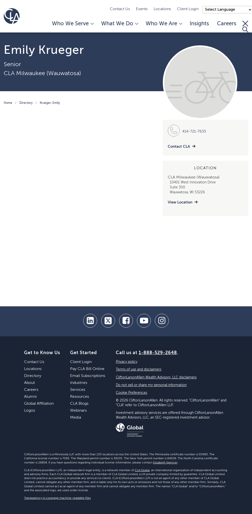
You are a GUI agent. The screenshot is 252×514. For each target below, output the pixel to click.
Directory (26, 103)
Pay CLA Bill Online (87, 369)
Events (142, 9)
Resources (79, 397)
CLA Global (142, 470)
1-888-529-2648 (158, 353)
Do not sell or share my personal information (151, 385)
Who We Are (164, 24)
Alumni (30, 397)
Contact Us (120, 9)
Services (77, 390)
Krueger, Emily (50, 103)
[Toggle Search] (245, 26)
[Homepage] (12, 16)
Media (75, 418)
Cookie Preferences (131, 393)
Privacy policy (126, 362)
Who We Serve (72, 24)
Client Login (188, 9)
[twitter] (108, 321)
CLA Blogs (79, 404)
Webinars (78, 411)
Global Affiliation (39, 404)
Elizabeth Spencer (165, 462)
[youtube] (144, 321)
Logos (29, 411)
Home (8, 103)
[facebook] (126, 321)
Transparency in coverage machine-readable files (57, 498)
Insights (199, 24)
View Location (180, 202)
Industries (78, 383)
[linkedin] (90, 321)
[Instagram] (162, 321)
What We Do (119, 24)
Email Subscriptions (87, 376)
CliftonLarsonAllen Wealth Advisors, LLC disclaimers (156, 377)
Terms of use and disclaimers (138, 369)
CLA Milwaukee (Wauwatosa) (42, 73)
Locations (162, 9)
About (29, 383)
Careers (226, 24)
